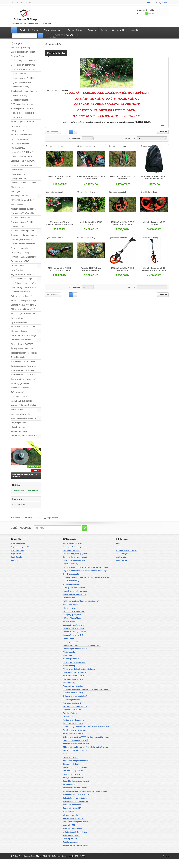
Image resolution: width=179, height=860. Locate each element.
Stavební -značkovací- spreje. (24, 335)
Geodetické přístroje (29, 30)
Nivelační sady (17, 226)
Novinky (119, 548)
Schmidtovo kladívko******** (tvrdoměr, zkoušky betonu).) (26, 296)
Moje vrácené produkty (20, 548)
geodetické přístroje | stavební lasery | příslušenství (31, 16)
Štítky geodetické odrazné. (22, 348)
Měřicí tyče (15, 191)
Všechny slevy (34, 447)
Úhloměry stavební (19, 396)
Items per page (74, 138)
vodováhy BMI (32, 491)
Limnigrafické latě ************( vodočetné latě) (26, 178)
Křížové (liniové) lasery (21, 143)
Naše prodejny (19, 505)
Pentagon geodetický (20, 252)
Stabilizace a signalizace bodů (24, 327)
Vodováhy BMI (17, 410)
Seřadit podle (130, 138)
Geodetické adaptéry (20, 87)
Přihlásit (149, 3)
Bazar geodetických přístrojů (23, 52)
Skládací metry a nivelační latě (24, 305)
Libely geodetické (18, 174)
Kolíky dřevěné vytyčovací (22, 135)
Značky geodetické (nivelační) (24, 436)
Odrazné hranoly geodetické (23, 244)
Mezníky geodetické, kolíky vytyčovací (26, 209)
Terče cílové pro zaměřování (23, 362)
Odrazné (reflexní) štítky (21, 239)
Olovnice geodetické (20, 248)
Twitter (30, 520)
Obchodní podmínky (53, 30)
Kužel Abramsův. (18, 148)
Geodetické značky (19, 95)
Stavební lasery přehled (21, 340)
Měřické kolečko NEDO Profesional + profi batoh (154, 269)
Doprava (92, 30)
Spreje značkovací (19, 322)
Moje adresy (16, 555)
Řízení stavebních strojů (21, 279)
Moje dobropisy (17, 551)
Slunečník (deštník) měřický (23, 314)
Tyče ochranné (17, 392)
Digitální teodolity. (18, 74)
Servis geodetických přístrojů (23, 300)
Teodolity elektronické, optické (24, 353)
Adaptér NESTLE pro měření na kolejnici (91, 269)
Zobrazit (161, 125)
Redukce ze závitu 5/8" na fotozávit (25, 475)
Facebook (17, 520)
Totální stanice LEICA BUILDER (24, 370)
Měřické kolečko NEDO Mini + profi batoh (91, 178)
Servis (104, 30)
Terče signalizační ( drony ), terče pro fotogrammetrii (26, 366)
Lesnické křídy (17, 170)
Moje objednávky (18, 545)
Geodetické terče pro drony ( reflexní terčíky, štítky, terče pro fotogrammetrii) (26, 91)
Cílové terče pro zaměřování (23, 65)
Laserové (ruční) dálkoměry (23, 152)
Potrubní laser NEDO (20, 261)
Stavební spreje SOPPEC (22, 344)
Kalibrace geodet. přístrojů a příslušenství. (26, 122)
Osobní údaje (16, 558)
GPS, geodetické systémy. (22, 104)
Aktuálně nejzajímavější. (21, 47)
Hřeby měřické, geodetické (22, 113)
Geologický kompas (19, 100)
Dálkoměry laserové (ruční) (22, 69)
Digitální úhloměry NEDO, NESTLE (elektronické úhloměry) (26, 78)
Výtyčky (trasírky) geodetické (23, 418)
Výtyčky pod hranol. (19, 423)
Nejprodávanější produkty (126, 551)
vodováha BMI (18, 491)
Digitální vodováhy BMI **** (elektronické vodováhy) (26, 82)
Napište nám (121, 558)
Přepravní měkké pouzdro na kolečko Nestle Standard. (154, 178)
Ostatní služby (119, 30)
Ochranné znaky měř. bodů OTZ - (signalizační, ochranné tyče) (26, 235)
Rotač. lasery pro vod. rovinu (23, 287)
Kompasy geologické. (20, 139)
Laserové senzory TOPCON (23, 161)
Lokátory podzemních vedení (23, 183)
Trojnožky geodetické (20, 383)
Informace (19, 500)
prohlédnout (55, 147)
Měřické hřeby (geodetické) (22, 200)
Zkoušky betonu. (18, 427)
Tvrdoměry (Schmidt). (20, 388)
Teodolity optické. (18, 357)
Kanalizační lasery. (19, 126)
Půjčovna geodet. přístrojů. (22, 274)
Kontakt (15, 3)
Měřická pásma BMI (19, 196)
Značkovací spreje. (19, 431)
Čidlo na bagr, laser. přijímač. (23, 60)
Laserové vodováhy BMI (21, 165)
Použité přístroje (18, 266)
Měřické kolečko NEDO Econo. (91, 224)
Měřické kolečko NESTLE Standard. (122, 178)
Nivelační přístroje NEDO (22, 222)
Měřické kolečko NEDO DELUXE (154, 224)
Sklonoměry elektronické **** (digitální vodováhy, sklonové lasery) (26, 309)
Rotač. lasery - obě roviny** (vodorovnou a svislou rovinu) (26, 283)
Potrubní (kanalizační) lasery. (23, 257)
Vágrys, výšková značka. (21, 401)
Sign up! (14, 562)
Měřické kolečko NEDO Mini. (59, 178)
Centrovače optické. (19, 56)
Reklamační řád (75, 30)
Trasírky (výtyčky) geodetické (23, 379)
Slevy (118, 545)
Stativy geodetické (19, 331)
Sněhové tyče (17, 318)
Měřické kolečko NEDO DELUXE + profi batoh (59, 269)
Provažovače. (17, 270)
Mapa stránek (26, 3)
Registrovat (162, 3)
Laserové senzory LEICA (22, 156)
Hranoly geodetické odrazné (23, 108)
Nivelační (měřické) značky (22, 213)
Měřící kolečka (17, 187)
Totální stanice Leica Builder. (23, 375)
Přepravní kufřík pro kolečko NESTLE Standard (60, 224)
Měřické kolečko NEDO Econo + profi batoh (122, 224)
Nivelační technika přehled (22, 231)
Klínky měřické (17, 130)
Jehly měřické (17, 117)
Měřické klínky (17, 204)
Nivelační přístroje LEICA (22, 218)
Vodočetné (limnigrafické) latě (23, 405)
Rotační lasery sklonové (21, 292)
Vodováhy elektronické (20, 414)
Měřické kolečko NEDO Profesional (122, 269)
